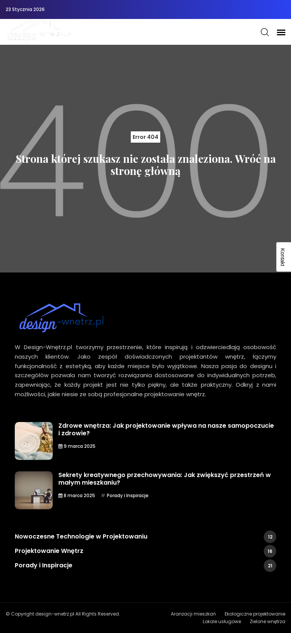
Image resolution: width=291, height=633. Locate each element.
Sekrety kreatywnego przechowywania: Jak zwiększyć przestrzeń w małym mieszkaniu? (164, 479)
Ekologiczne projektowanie (255, 614)
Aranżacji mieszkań (193, 614)
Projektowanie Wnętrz (145, 551)
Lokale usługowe (222, 621)
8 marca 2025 (76, 495)
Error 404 (145, 137)
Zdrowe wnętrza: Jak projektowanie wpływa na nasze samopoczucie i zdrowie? (166, 429)
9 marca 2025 (76, 446)
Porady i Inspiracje (128, 495)
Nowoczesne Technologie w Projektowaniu (145, 537)
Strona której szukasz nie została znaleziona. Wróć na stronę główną (146, 164)
